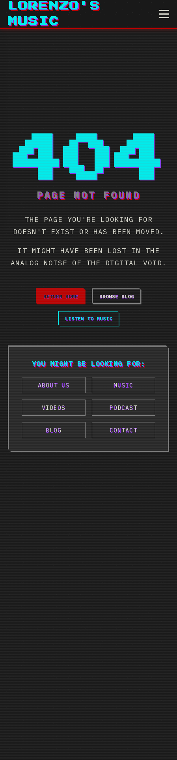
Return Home (60, 296)
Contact (123, 430)
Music (123, 385)
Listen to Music (88, 318)
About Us (53, 385)
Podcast (123, 407)
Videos (53, 407)
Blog (53, 430)
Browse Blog (116, 296)
